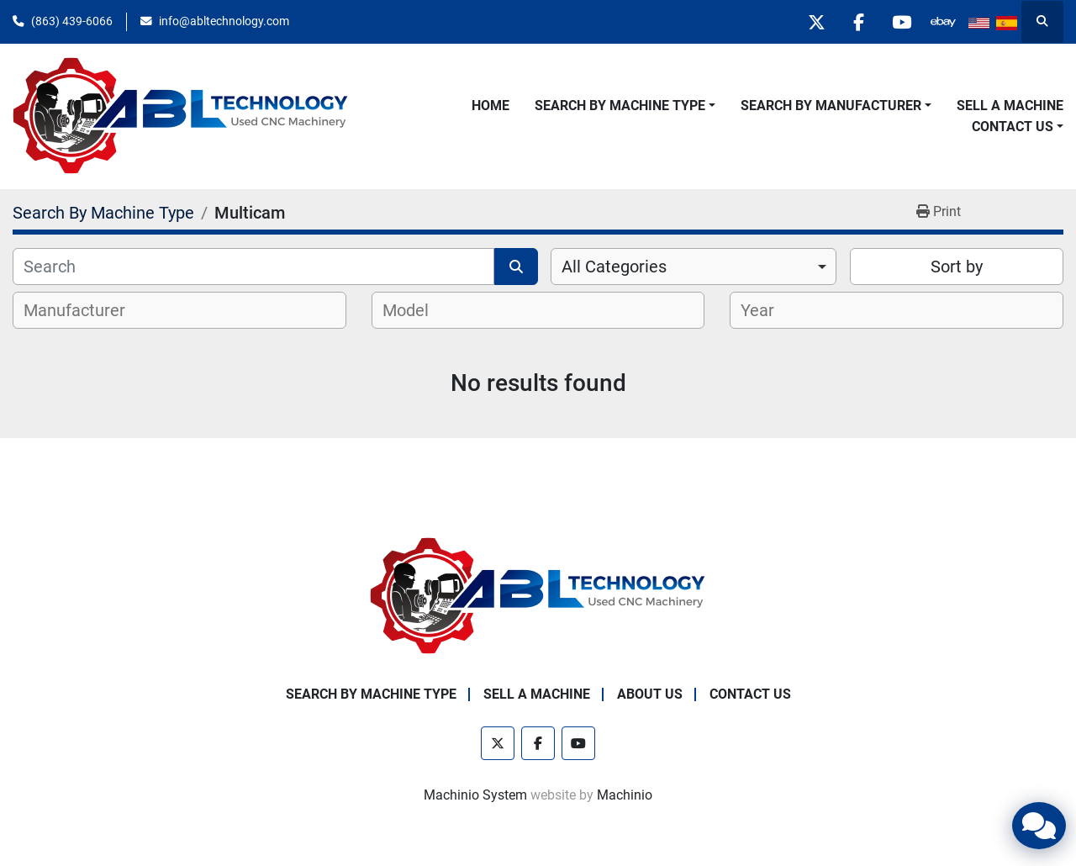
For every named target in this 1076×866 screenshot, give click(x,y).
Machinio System (475, 795)
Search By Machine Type (620, 106)
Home (490, 106)
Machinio (624, 795)
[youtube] (900, 22)
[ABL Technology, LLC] (538, 596)
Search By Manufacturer (831, 106)
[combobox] (693, 266)
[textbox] (84, 310)
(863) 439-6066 (72, 21)
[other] (943, 22)
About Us (650, 694)
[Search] (253, 266)
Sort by (957, 266)
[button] (625, 106)
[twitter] (815, 22)
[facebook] (857, 22)
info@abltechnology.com (224, 21)
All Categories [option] (614, 266)
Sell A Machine (1010, 106)
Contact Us (1012, 127)
